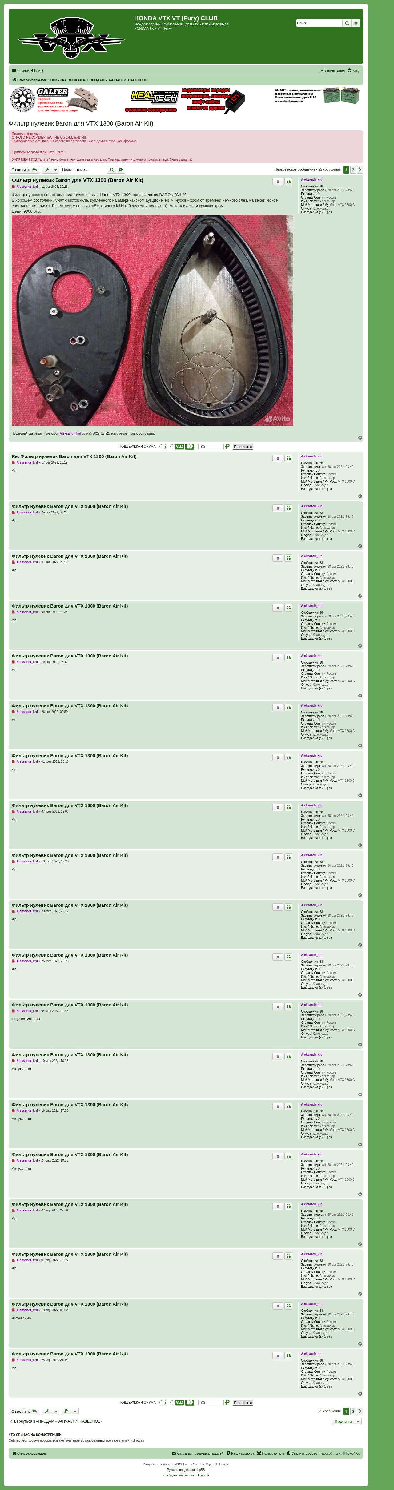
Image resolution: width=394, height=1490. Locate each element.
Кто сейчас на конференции (35, 1434)
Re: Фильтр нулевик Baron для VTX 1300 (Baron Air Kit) (74, 456)
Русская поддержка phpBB (186, 1470)
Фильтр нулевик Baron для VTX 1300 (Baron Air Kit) (81, 123)
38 (321, 186)
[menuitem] (37, 70)
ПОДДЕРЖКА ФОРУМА (137, 446)
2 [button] (353, 169)
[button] (360, 169)
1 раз (328, 212)
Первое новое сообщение (295, 169)
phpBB (175, 1464)
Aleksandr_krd (311, 179)
